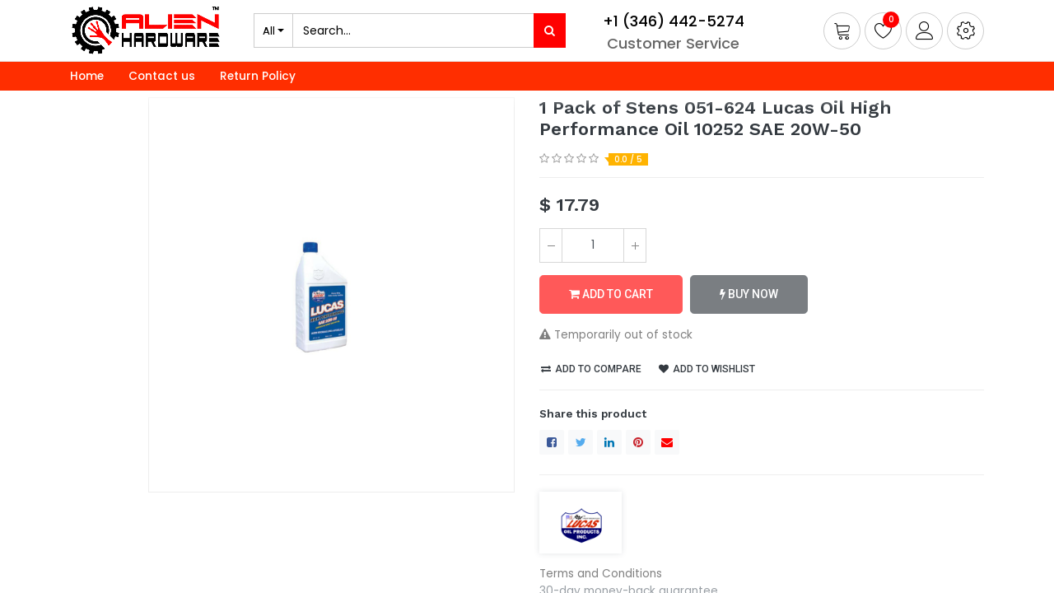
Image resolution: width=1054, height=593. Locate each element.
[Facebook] (551, 442)
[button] (965, 30)
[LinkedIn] (609, 442)
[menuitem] (87, 76)
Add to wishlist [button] (707, 369)
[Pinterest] (638, 442)
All (269, 30)
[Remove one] (551, 245)
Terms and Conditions (600, 573)
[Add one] (635, 245)
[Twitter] (580, 442)
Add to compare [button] (591, 369)
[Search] (550, 30)
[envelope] (667, 442)
